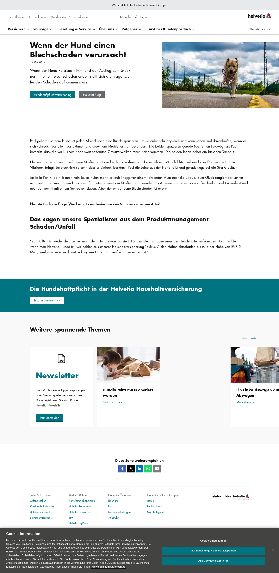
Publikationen (154, 506)
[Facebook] (122, 468)
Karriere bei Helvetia (42, 506)
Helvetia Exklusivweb (80, 512)
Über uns (113, 501)
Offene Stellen (38, 501)
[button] (52, 94)
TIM (71, 517)
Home (150, 501)
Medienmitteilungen (119, 512)
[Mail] (157, 468)
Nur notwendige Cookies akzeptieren (213, 554)
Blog (110, 506)
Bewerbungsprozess (41, 517)
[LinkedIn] (139, 468)
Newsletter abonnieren (82, 501)
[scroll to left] (247, 338)
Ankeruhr (113, 517)
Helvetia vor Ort (260, 29)
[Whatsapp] (148, 468)
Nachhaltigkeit (155, 512)
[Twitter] (131, 468)
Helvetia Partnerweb (80, 506)
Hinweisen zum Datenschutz (108, 570)
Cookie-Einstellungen (213, 544)
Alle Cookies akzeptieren (213, 564)
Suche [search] (125, 17)
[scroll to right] (256, 338)
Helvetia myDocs (78, 523)
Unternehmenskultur (41, 512)
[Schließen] (273, 554)
